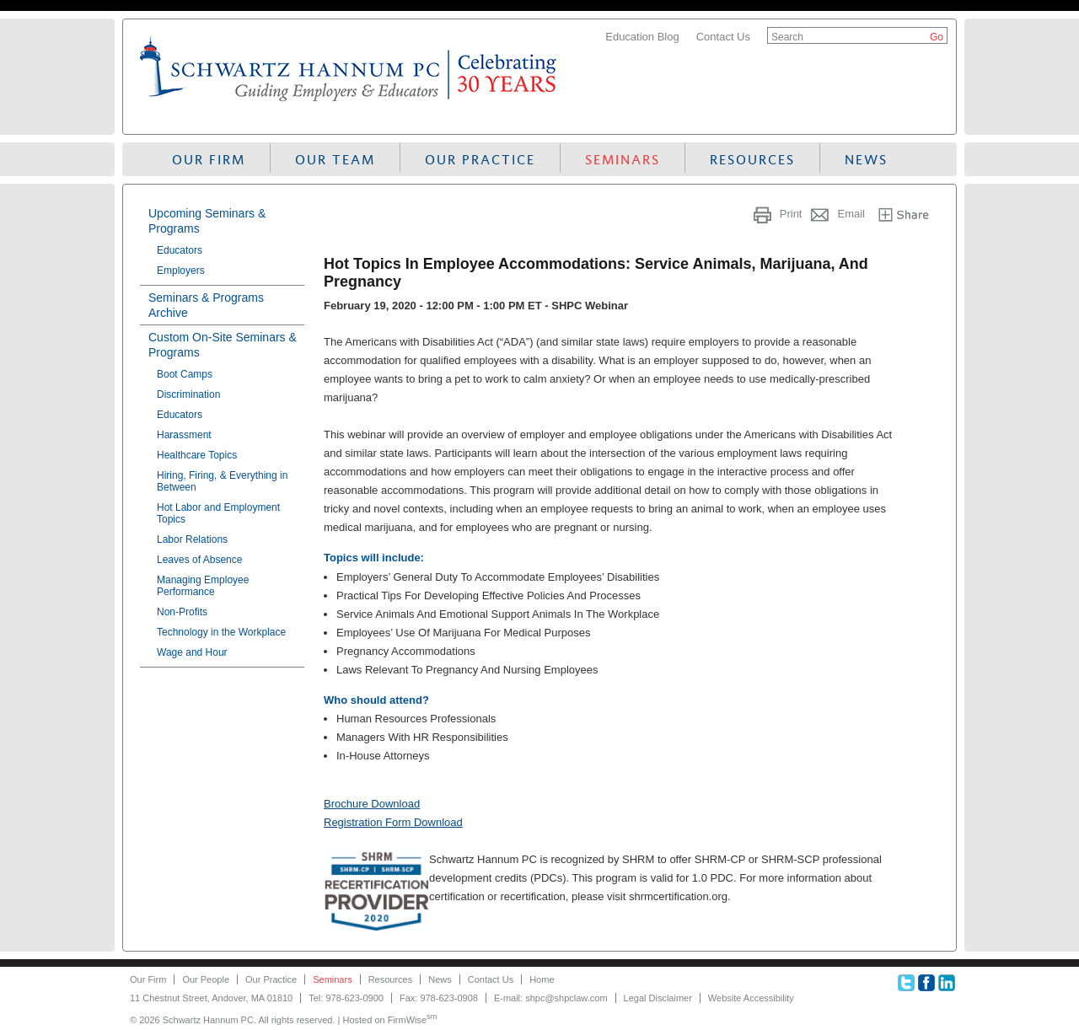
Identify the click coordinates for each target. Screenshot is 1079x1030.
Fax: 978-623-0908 (439, 998)
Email (851, 213)
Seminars (622, 160)
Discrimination (188, 394)
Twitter (906, 982)
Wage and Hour (192, 652)
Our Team (335, 160)
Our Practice (480, 160)
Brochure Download (372, 803)
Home (541, 979)
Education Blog (642, 36)
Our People (205, 979)
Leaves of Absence (199, 560)
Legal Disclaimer (658, 998)
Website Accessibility (751, 998)
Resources (752, 160)
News (866, 160)
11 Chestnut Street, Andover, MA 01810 (211, 998)
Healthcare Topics (197, 455)
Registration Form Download (393, 822)
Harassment (184, 435)
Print (791, 213)
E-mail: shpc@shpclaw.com (551, 998)
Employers (181, 270)
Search (787, 37)
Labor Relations (192, 539)
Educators (179, 250)
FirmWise (413, 1020)
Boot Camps (184, 374)
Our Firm (208, 160)
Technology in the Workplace (221, 632)
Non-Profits (182, 612)
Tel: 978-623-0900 (346, 998)
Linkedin (946, 982)
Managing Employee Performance (203, 586)
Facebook (926, 982)
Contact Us (723, 36)
